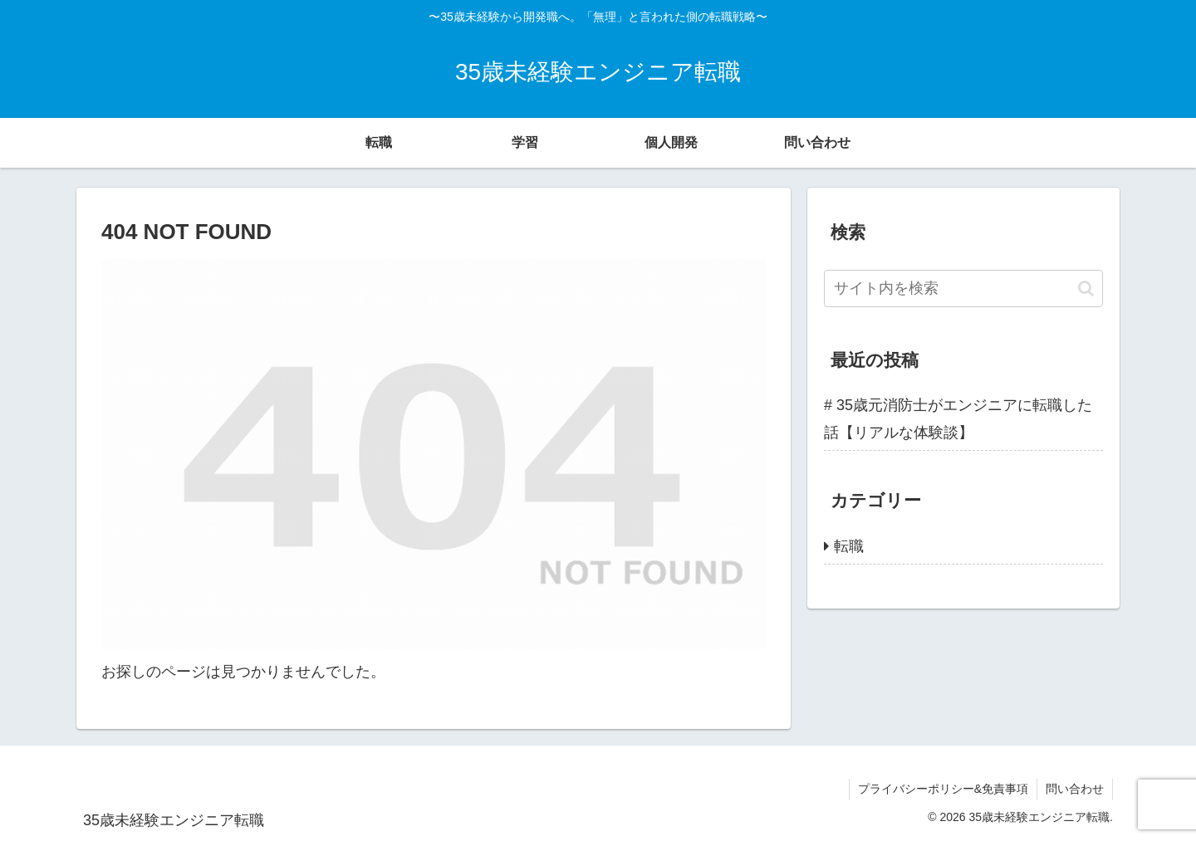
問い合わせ (1075, 788)
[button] (1085, 288)
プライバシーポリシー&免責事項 (943, 788)
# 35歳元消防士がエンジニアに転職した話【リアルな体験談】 (958, 418)
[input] (963, 288)
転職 (849, 546)
